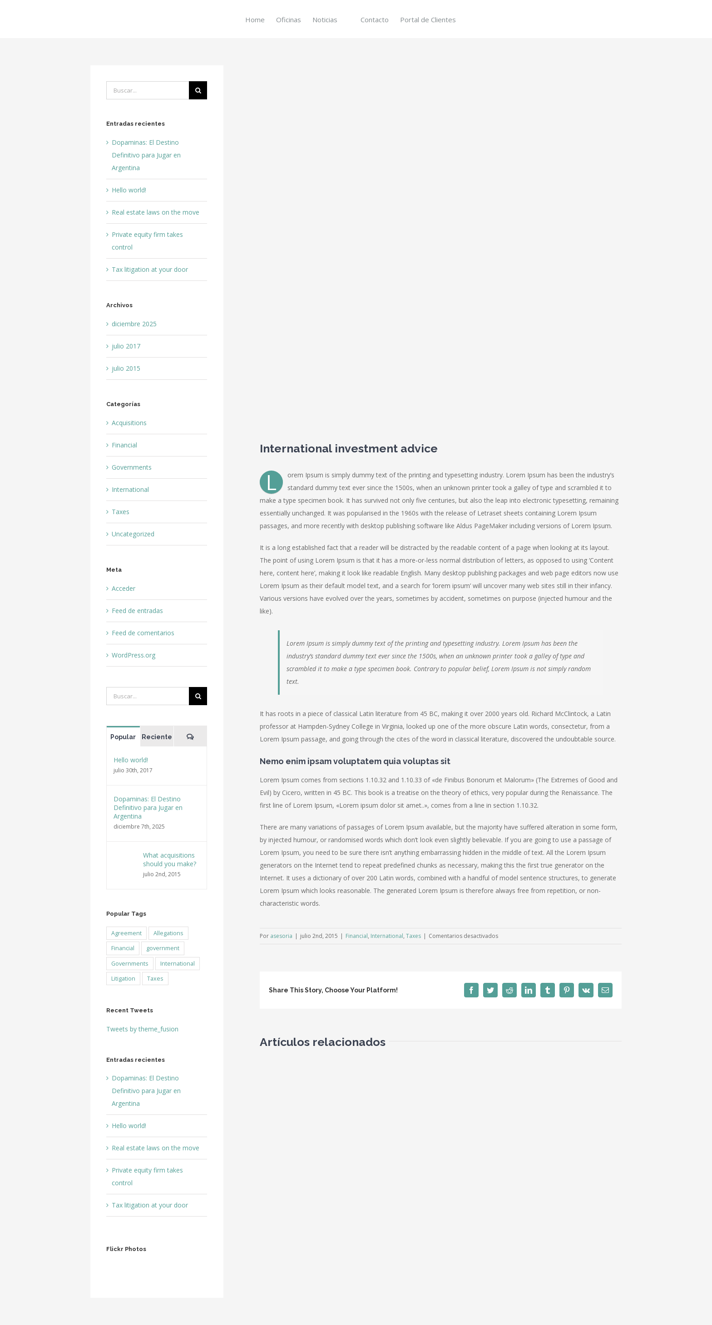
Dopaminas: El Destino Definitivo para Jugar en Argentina (146, 155)
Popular (123, 737)
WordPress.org (133, 655)
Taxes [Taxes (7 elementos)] (155, 978)
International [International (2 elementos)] (177, 963)
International (387, 936)
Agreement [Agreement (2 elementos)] (126, 933)
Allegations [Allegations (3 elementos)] (168, 933)
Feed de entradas (137, 610)
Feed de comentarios (143, 632)
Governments (132, 467)
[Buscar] (198, 90)
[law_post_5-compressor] (441, 246)
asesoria (281, 936)
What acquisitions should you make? (169, 859)
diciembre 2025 (134, 323)
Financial (357, 936)
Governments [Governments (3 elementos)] (129, 963)
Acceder (123, 588)
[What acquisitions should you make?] (125, 857)
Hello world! (129, 190)
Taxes (413, 936)
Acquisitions (129, 422)
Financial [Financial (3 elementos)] (122, 948)
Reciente (157, 737)
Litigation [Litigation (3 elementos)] (123, 978)
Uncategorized (133, 534)
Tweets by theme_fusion (142, 1029)
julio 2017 (126, 346)
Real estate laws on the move (155, 212)
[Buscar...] (147, 90)
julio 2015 (126, 368)
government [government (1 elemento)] (162, 948)
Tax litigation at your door (150, 269)
